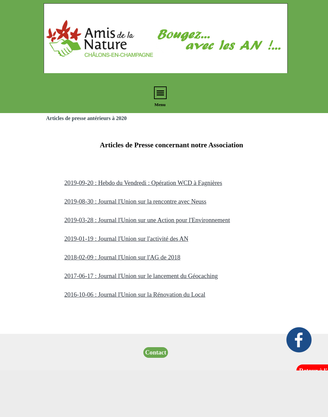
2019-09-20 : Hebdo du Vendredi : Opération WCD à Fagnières (143, 182)
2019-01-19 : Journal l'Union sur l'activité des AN (126, 238)
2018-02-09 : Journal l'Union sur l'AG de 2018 (122, 257)
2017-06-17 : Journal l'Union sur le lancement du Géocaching (141, 275)
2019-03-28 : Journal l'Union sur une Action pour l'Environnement (147, 219)
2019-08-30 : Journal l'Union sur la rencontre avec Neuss (135, 201)
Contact (155, 352)
